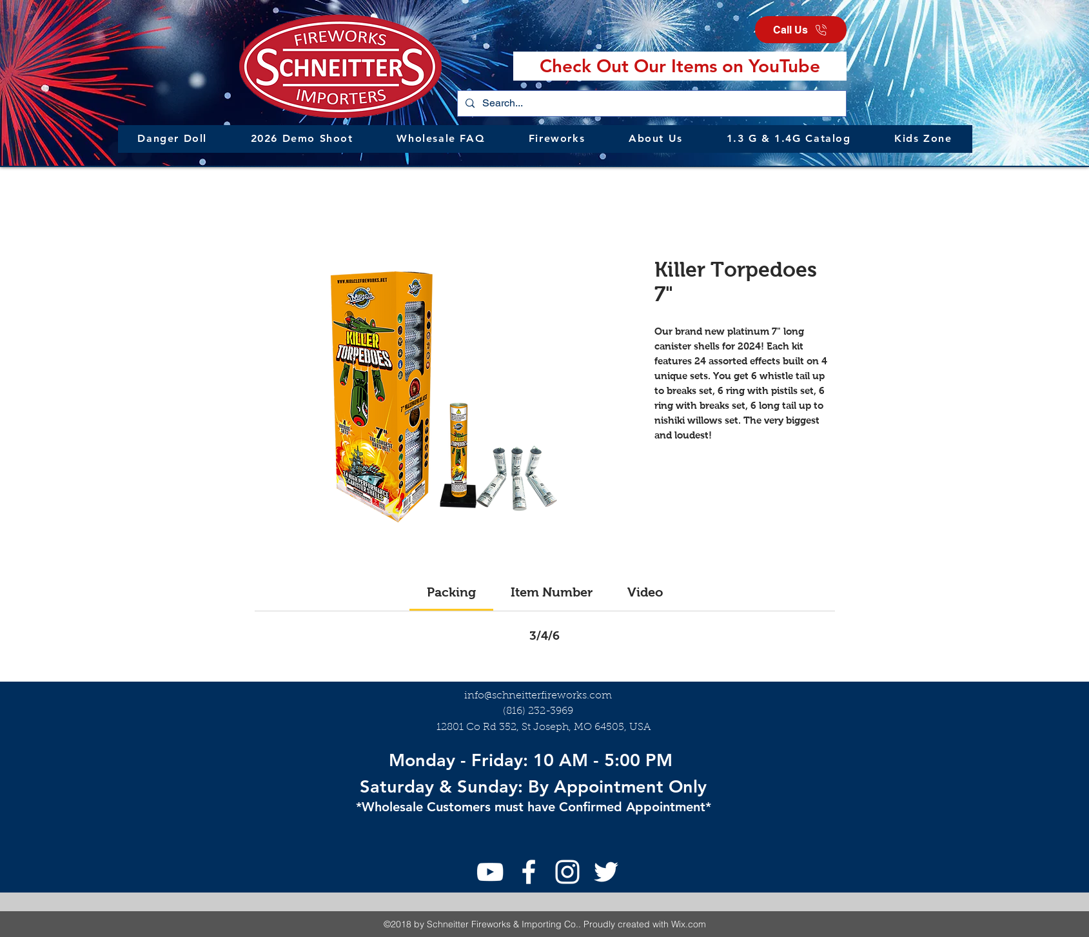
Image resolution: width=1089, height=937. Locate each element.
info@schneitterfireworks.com (538, 696)
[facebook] (529, 872)
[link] (451, 592)
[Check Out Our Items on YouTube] (680, 66)
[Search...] (650, 103)
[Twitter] (606, 872)
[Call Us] (801, 29)
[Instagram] (567, 872)
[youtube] (490, 872)
